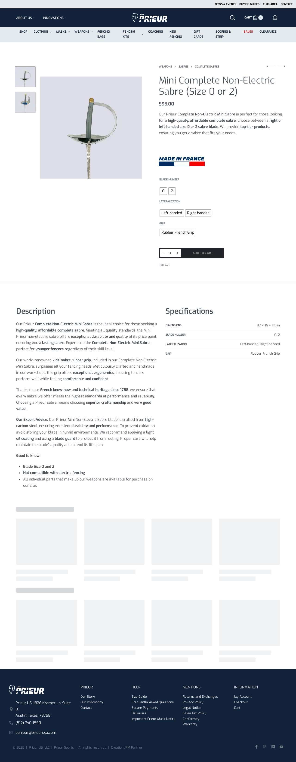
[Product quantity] (170, 253)
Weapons (165, 66)
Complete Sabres (207, 66)
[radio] (163, 191)
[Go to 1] (25, 76)
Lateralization (169, 201)
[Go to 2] (25, 102)
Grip (162, 223)
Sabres (183, 66)
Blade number (169, 179)
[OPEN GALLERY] (91, 127)
